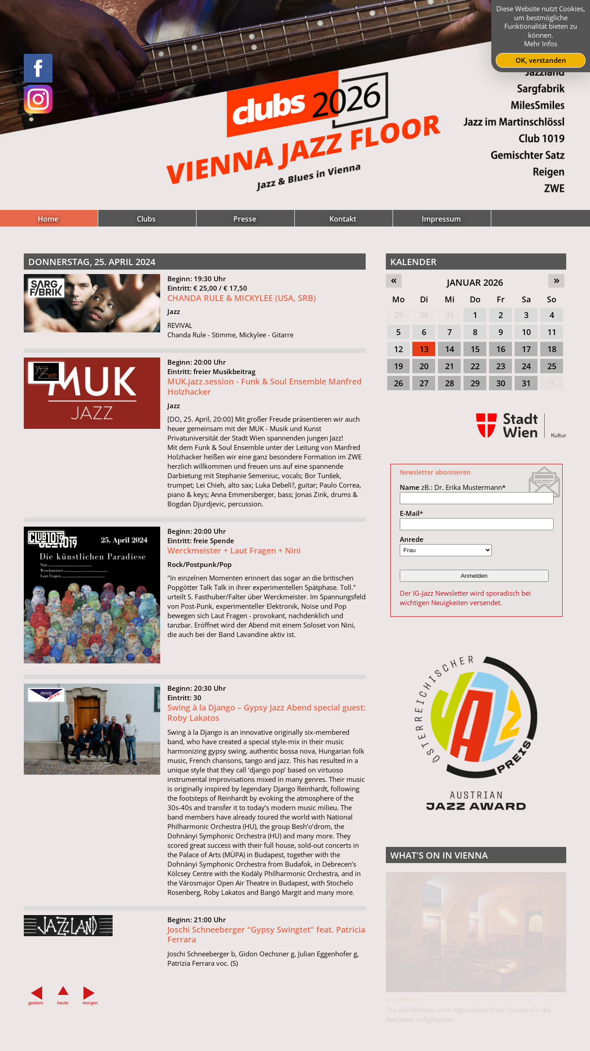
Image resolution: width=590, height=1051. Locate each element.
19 (398, 366)
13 (424, 349)
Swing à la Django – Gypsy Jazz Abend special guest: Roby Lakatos (266, 718)
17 (526, 349)
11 (551, 332)
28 (449, 383)
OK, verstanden (541, 60)
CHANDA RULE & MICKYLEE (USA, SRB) (241, 303)
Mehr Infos (540, 43)
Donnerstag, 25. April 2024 (91, 262)
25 (551, 366)
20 (424, 366)
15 (475, 349)
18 (551, 349)
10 (526, 332)
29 (398, 315)
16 (500, 349)
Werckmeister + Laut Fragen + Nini (234, 556)
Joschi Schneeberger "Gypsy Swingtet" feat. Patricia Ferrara (266, 940)
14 (449, 349)
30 (424, 315)
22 (475, 366)
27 (424, 383)
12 (398, 349)
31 (449, 315)
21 (449, 366)
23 (500, 366)
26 (398, 383)
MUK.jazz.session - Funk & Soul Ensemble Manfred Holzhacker (264, 392)
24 (526, 366)
